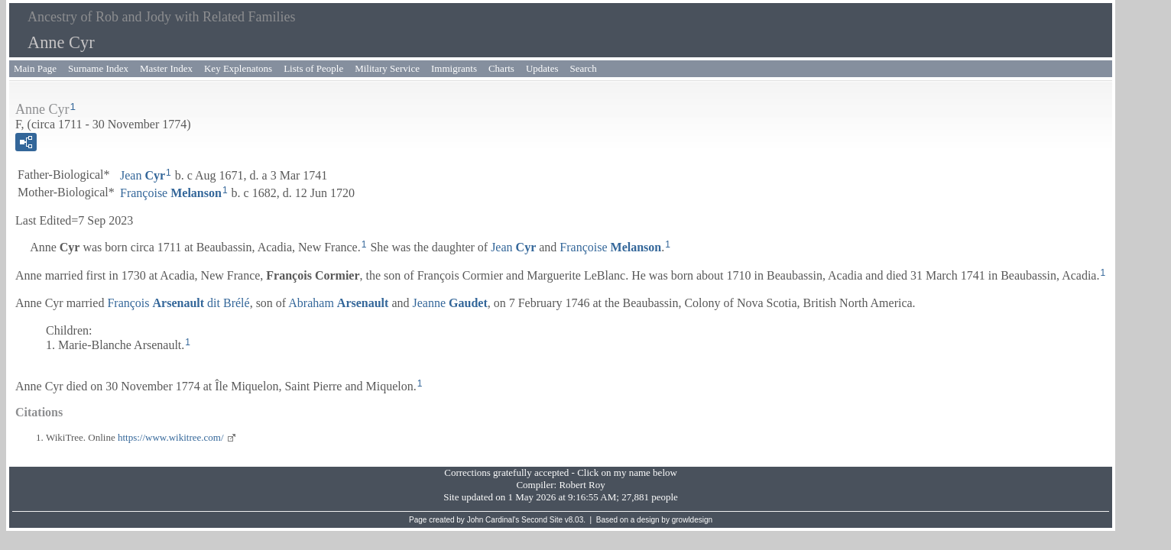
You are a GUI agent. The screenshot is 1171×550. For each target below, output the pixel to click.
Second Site (542, 520)
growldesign (692, 520)
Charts (501, 68)
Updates (542, 68)
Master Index (166, 68)
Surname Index (98, 68)
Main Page (35, 68)
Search (583, 68)
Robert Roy (582, 484)
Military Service (387, 68)
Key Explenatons (238, 68)
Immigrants (454, 68)
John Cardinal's (493, 520)
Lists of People (313, 68)
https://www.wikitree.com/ (171, 437)
